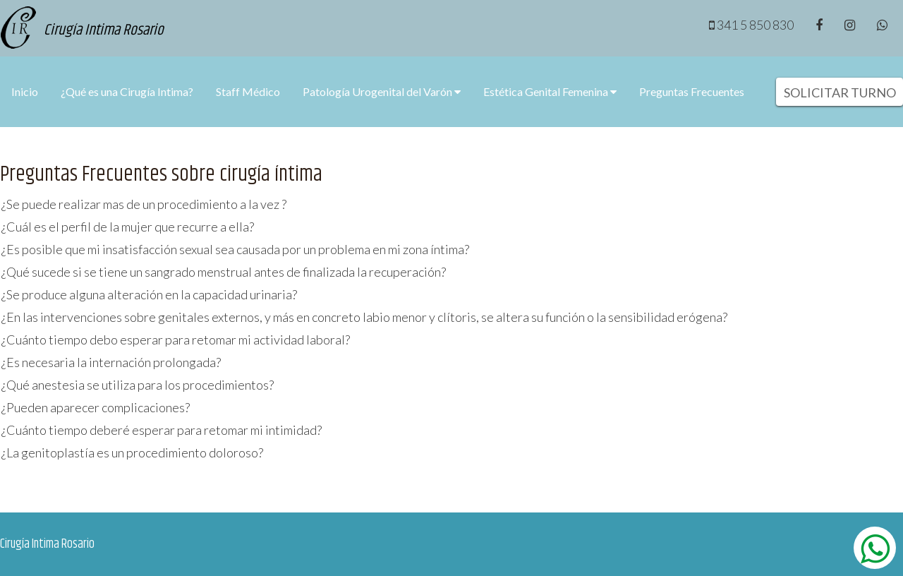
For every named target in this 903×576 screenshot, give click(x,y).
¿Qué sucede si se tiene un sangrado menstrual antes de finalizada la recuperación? (223, 272)
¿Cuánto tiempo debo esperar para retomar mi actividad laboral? (175, 339)
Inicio (24, 91)
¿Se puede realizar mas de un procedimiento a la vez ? (143, 204)
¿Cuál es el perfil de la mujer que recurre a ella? (127, 226)
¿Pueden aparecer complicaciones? (95, 407)
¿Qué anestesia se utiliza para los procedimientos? (137, 384)
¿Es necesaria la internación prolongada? (111, 362)
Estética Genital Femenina (550, 91)
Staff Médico (248, 91)
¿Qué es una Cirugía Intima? (127, 91)
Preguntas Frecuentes (691, 91)
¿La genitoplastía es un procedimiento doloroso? (132, 452)
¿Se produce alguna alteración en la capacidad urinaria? (149, 294)
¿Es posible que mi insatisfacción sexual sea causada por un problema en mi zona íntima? (235, 249)
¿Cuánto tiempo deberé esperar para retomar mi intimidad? (161, 430)
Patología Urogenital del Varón (382, 91)
